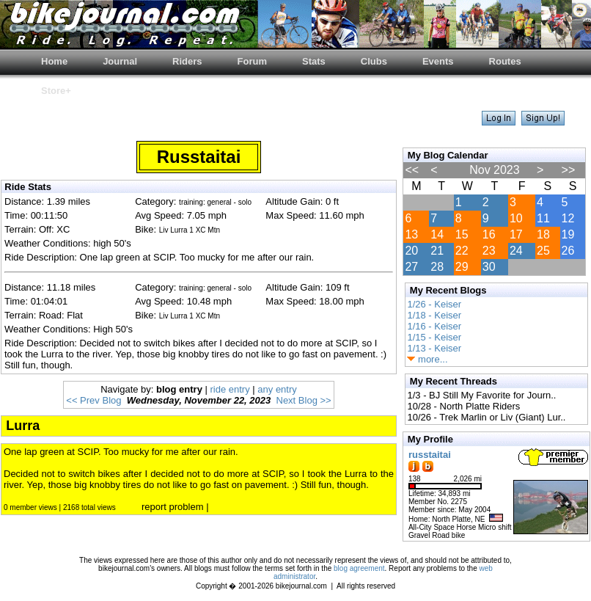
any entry (276, 389)
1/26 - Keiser (434, 304)
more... (427, 359)
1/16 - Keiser (434, 326)
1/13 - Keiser (434, 348)
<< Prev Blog (93, 400)
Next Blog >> (303, 400)
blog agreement (359, 568)
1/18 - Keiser (434, 315)
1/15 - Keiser (434, 337)
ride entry (230, 389)
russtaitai (429, 454)
